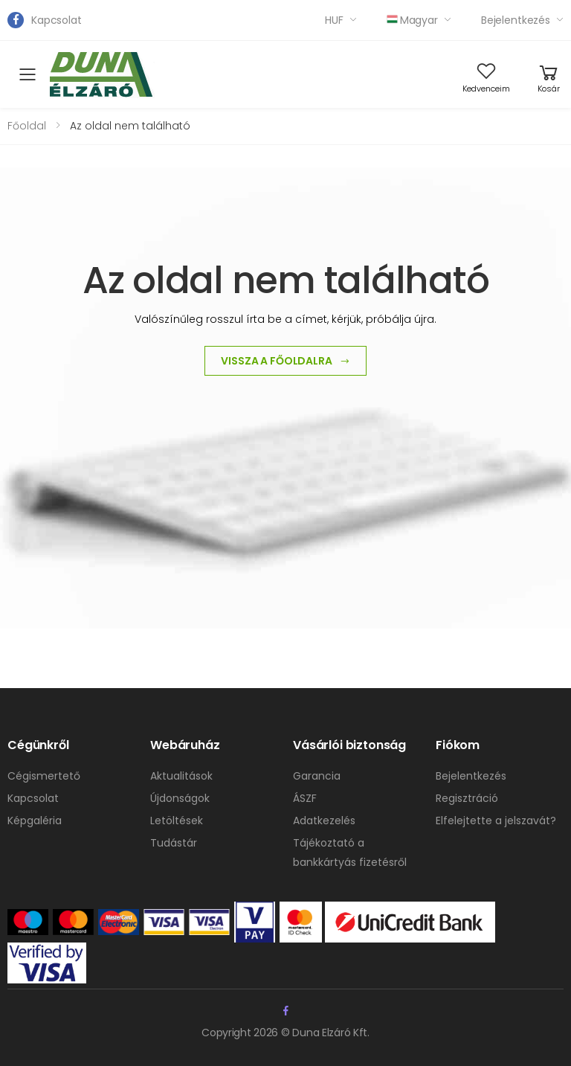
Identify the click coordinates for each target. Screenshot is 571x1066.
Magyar (412, 20)
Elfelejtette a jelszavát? (496, 820)
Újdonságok (180, 798)
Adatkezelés (324, 820)
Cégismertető (43, 775)
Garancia (317, 775)
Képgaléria (34, 820)
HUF (334, 20)
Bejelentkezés (515, 20)
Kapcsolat (56, 20)
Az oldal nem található (130, 125)
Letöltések (176, 820)
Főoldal (26, 125)
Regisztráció (467, 798)
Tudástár (173, 842)
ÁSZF (305, 798)
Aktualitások (181, 775)
